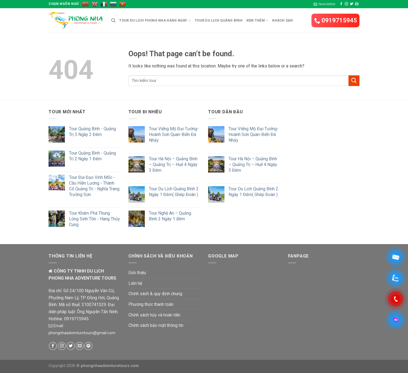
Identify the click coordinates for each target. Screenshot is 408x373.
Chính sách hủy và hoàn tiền (154, 315)
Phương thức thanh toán (150, 304)
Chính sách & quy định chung (155, 293)
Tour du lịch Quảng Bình (218, 20)
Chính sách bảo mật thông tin (155, 325)
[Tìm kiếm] (113, 20)
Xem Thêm (257, 20)
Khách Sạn (282, 20)
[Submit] (354, 80)
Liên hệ (135, 283)
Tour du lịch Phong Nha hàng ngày (155, 20)
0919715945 (335, 20)
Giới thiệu (137, 272)
